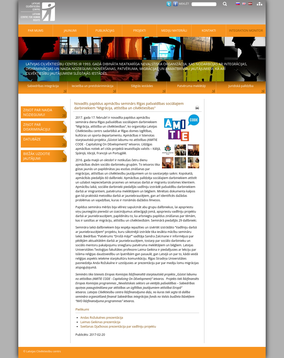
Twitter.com (168, 3)
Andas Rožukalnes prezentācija (101, 317)
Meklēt (184, 3)
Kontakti (209, 30)
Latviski (250, 3)
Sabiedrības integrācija (43, 86)
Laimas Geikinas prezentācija (100, 322)
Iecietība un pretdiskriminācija (92, 86)
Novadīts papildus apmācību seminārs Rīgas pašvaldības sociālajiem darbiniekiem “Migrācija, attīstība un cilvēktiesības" (129, 105)
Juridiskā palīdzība (241, 86)
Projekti (139, 30)
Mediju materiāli (174, 30)
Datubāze (32, 139)
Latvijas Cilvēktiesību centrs (39, 12)
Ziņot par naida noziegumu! (37, 112)
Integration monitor (246, 30)
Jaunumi (70, 30)
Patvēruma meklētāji (191, 86)
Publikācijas (105, 30)
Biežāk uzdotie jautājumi (36, 156)
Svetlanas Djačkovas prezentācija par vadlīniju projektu (118, 326)
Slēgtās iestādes (142, 86)
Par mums (35, 30)
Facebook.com (175, 3)
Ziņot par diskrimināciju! (36, 127)
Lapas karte (259, 3)
